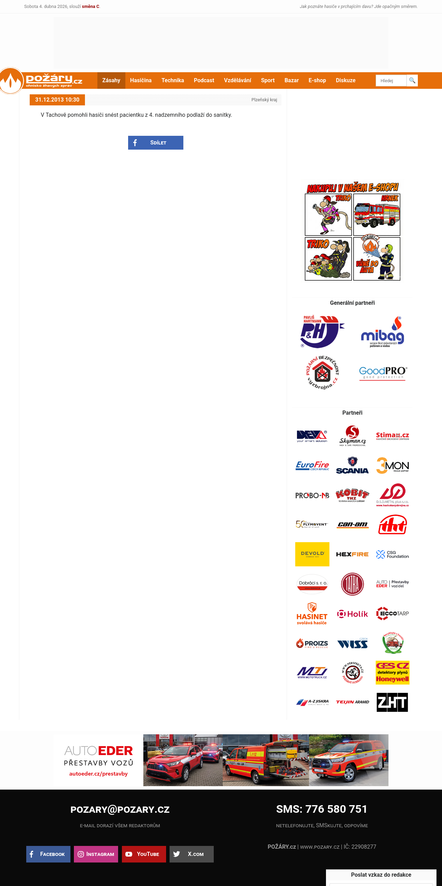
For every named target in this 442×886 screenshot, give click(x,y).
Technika (173, 80)
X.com (195, 854)
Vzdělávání (237, 80)
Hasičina (141, 80)
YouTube (148, 854)
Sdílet (158, 142)
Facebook (52, 854)
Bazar (292, 80)
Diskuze (346, 80)
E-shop (317, 80)
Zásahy (111, 80)
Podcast (204, 80)
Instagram (100, 854)
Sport (268, 80)
